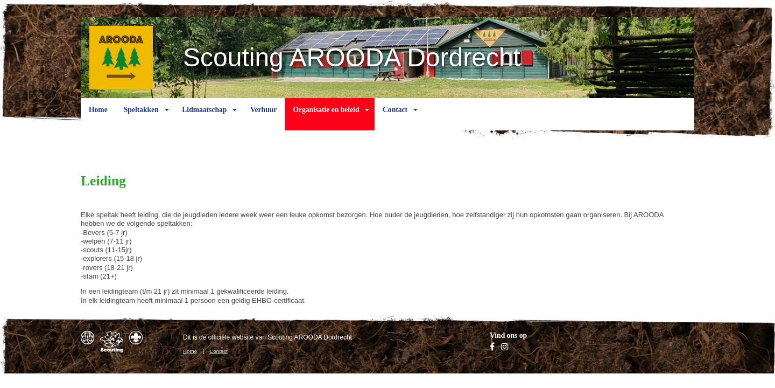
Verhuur (263, 118)
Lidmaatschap (204, 118)
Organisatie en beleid (326, 118)
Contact (395, 118)
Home (98, 118)
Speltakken (141, 118)
